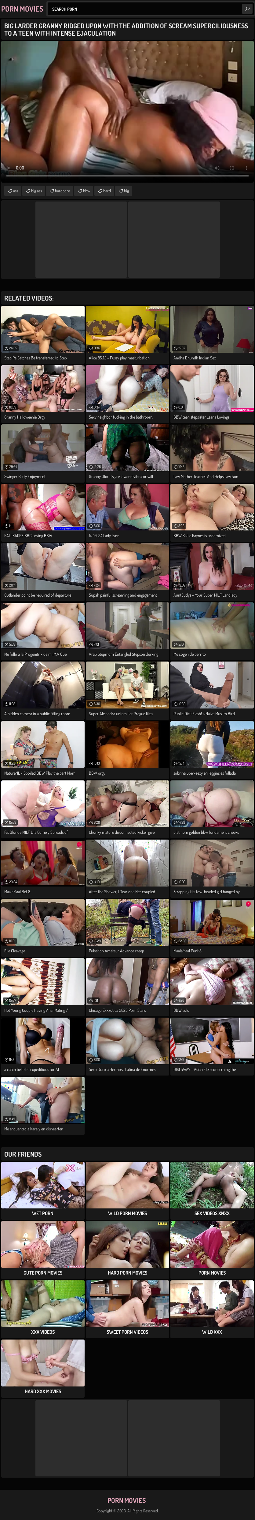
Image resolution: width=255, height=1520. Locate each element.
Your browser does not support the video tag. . (127, 112)
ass (15, 190)
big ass (36, 190)
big (126, 190)
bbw (86, 190)
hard (107, 190)
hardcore (62, 190)
